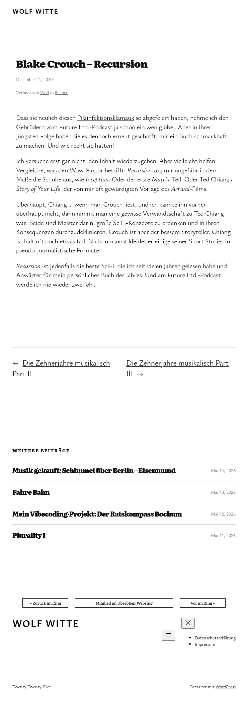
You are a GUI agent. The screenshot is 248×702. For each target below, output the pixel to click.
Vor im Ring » (202, 603)
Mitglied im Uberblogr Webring (124, 603)
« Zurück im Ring (45, 603)
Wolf (44, 92)
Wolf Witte (35, 11)
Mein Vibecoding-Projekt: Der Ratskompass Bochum (97, 514)
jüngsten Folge (35, 135)
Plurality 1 (28, 535)
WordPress (226, 686)
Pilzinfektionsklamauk (105, 117)
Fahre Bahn (31, 492)
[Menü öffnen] (168, 635)
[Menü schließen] (188, 623)
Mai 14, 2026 (223, 470)
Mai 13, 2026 (223, 492)
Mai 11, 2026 (223, 535)
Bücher (61, 92)
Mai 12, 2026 (223, 514)
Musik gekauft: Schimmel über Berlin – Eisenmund (93, 470)
